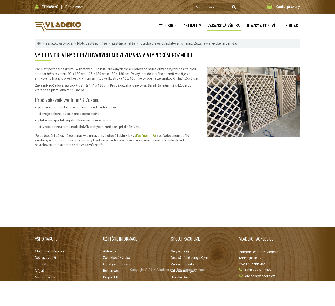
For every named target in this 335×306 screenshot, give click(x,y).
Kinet (201, 295)
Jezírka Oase (180, 277)
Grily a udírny (180, 251)
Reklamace (111, 271)
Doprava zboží (45, 258)
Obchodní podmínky (49, 251)
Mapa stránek (45, 277)
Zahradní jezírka (183, 264)
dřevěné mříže (145, 135)
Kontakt (292, 26)
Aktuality (192, 26)
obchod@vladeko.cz (260, 276)
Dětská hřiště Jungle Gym (189, 258)
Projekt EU (110, 277)
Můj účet (41, 271)
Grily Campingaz (183, 271)
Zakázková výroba (224, 26)
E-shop (171, 26)
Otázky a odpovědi (262, 26)
